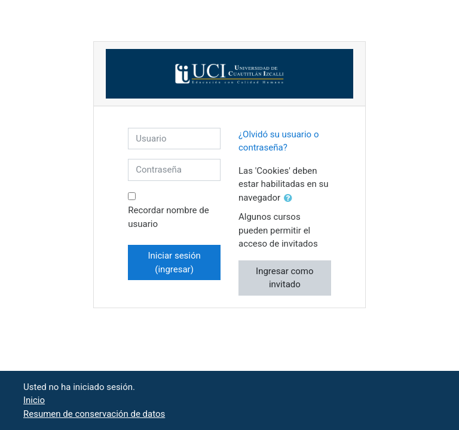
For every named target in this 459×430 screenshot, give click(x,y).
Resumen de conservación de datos (94, 413)
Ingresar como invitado (285, 278)
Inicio (34, 400)
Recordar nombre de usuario (168, 217)
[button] (290, 198)
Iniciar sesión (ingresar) (174, 262)
